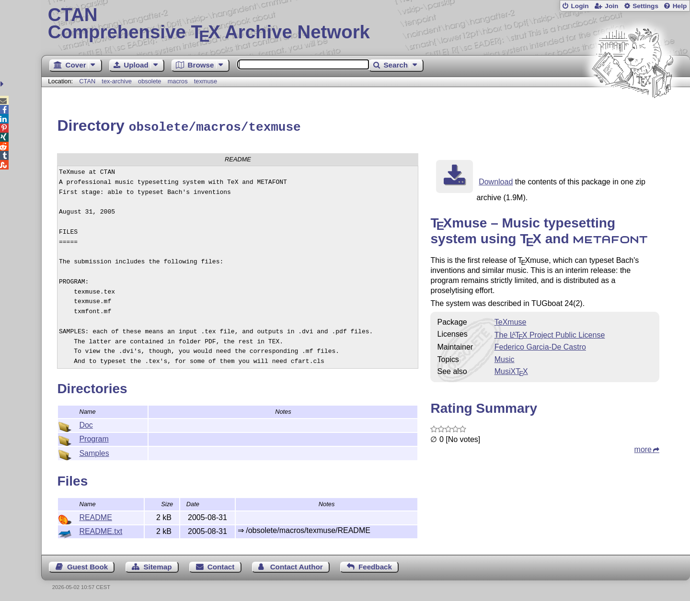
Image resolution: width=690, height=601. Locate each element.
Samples (94, 452)
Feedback (375, 565)
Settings (645, 6)
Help (680, 6)
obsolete (149, 81)
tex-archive (117, 81)
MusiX (511, 370)
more (643, 448)
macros (178, 81)
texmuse (205, 81)
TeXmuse (510, 321)
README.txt (100, 530)
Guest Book (87, 565)
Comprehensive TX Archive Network (366, 24)
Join (611, 6)
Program (93, 437)
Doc (85, 424)
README (95, 516)
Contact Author (296, 565)
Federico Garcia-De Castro (540, 345)
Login (579, 6)
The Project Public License (549, 333)
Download (496, 180)
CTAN (87, 81)
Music (504, 358)
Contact (221, 565)
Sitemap (157, 565)
